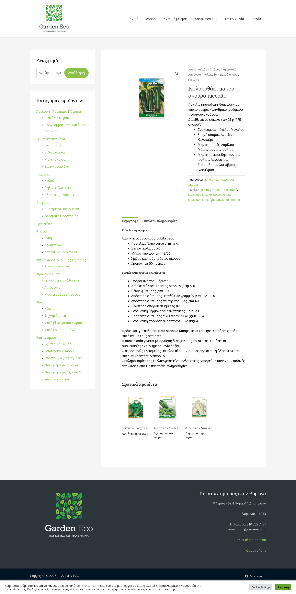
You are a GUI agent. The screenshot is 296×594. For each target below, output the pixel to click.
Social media (204, 19)
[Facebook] (253, 576)
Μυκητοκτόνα (54, 159)
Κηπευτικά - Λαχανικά (60, 252)
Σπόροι (41, 231)
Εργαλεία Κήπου (48, 224)
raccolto (217, 190)
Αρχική (133, 19)
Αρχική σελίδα (197, 69)
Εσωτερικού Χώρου (59, 351)
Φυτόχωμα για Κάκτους (61, 365)
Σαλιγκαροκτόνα (56, 166)
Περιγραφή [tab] (130, 221)
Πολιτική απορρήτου (250, 540)
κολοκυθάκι (196, 194)
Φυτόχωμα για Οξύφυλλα (63, 372)
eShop (151, 19)
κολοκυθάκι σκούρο (201, 200)
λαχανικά (222, 200)
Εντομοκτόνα (54, 145)
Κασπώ (49, 180)
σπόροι (235, 200)
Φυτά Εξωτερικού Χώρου (63, 323)
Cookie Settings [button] (261, 587)
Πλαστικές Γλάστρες (59, 195)
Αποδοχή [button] (283, 587)
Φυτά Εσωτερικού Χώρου (63, 330)
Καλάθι (257, 19)
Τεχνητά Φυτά (55, 315)
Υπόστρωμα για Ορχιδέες (63, 358)
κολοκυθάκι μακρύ (217, 194)
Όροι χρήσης (256, 550)
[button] (176, 73)
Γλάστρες (43, 174)
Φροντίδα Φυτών (49, 274)
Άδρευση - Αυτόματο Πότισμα (58, 111)
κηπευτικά (230, 190)
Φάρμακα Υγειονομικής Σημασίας (61, 260)
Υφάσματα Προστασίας (61, 216)
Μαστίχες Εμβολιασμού (62, 294)
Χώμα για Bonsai (56, 379)
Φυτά (40, 302)
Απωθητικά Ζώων (57, 266)
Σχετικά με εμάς (175, 19)
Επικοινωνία (234, 19)
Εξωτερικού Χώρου (58, 344)
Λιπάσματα (52, 287)
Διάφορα (42, 202)
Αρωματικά (52, 245)
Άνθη (48, 238)
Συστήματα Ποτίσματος (62, 209)
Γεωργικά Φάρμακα (50, 139)
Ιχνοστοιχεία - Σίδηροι (61, 280)
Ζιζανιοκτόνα (54, 152)
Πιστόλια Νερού (56, 118)
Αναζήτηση (76, 73)
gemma (205, 190)
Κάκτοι (49, 308)
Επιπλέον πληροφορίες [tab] (159, 221)
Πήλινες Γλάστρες (57, 188)
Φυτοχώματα (46, 337)
